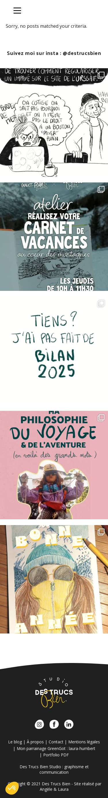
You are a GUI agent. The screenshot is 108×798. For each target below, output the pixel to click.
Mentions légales (84, 742)
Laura (63, 789)
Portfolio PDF (56, 755)
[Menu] (17, 11)
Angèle (46, 789)
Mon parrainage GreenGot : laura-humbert (56, 748)
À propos (35, 742)
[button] (12, 788)
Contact (56, 742)
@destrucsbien (82, 53)
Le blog (15, 742)
